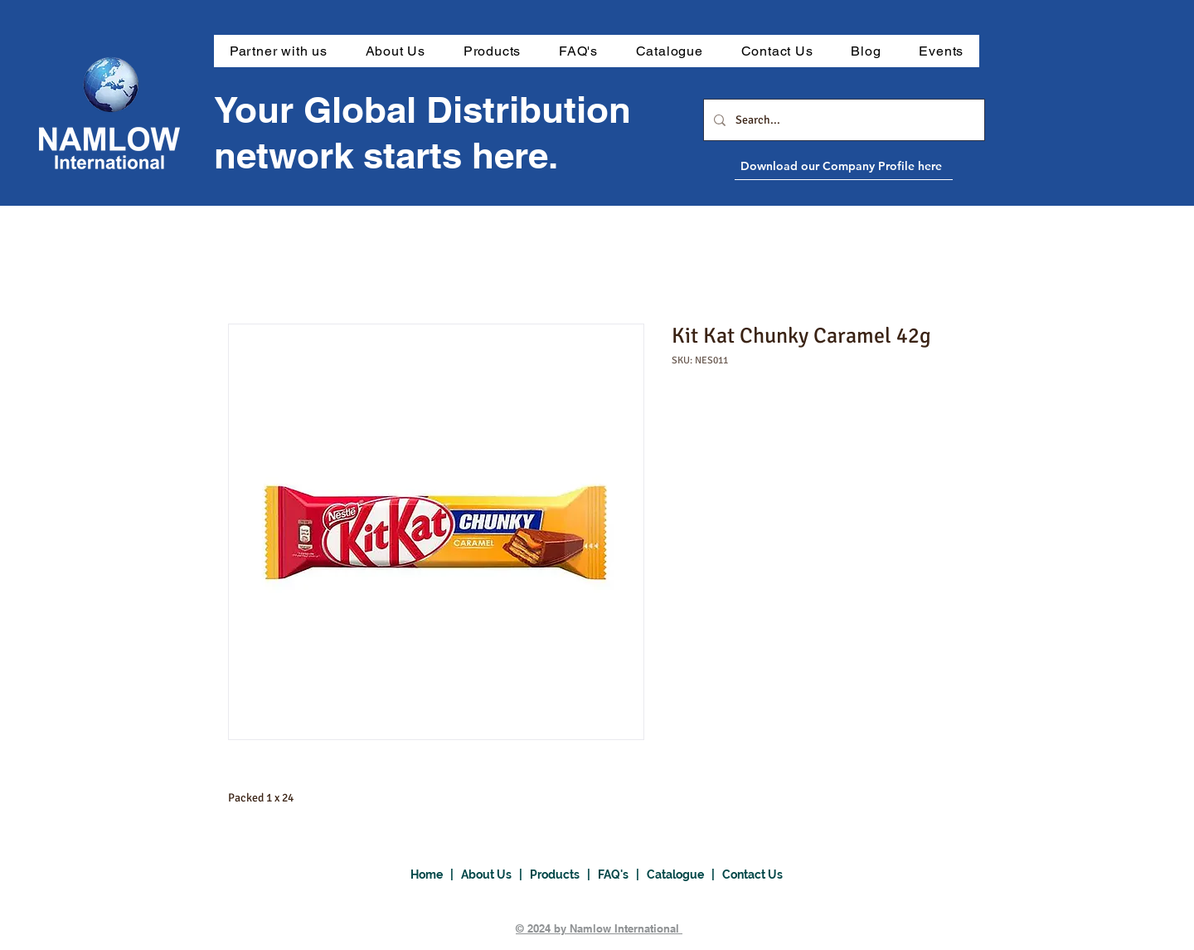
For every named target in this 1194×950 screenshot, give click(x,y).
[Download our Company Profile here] (881, 166)
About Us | (495, 874)
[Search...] (842, 120)
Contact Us (752, 874)
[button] (492, 51)
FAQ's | (622, 874)
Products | (564, 874)
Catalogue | (684, 874)
